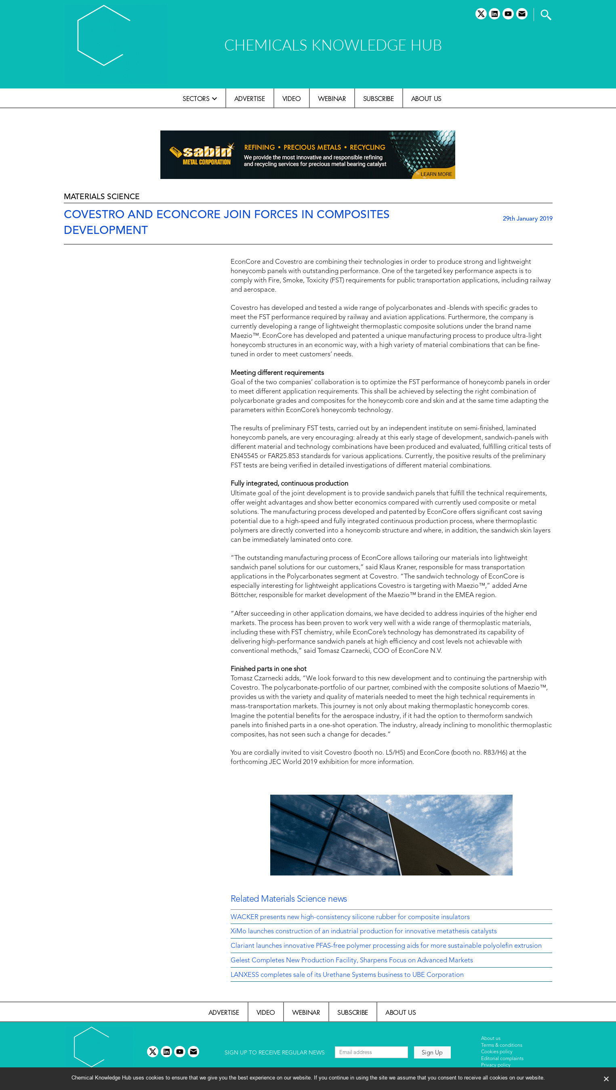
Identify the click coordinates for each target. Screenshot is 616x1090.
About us (426, 99)
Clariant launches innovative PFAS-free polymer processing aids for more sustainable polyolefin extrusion (386, 946)
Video (291, 99)
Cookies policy (497, 1052)
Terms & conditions (501, 1045)
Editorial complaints (502, 1058)
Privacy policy (496, 1065)
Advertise (249, 99)
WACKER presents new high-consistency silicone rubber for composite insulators (350, 917)
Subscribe (378, 99)
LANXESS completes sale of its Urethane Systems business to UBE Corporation (347, 975)
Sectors (196, 99)
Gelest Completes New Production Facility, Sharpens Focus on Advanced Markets (352, 960)
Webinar (332, 99)
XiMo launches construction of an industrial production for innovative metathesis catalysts (364, 931)
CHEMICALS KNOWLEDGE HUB (333, 45)
